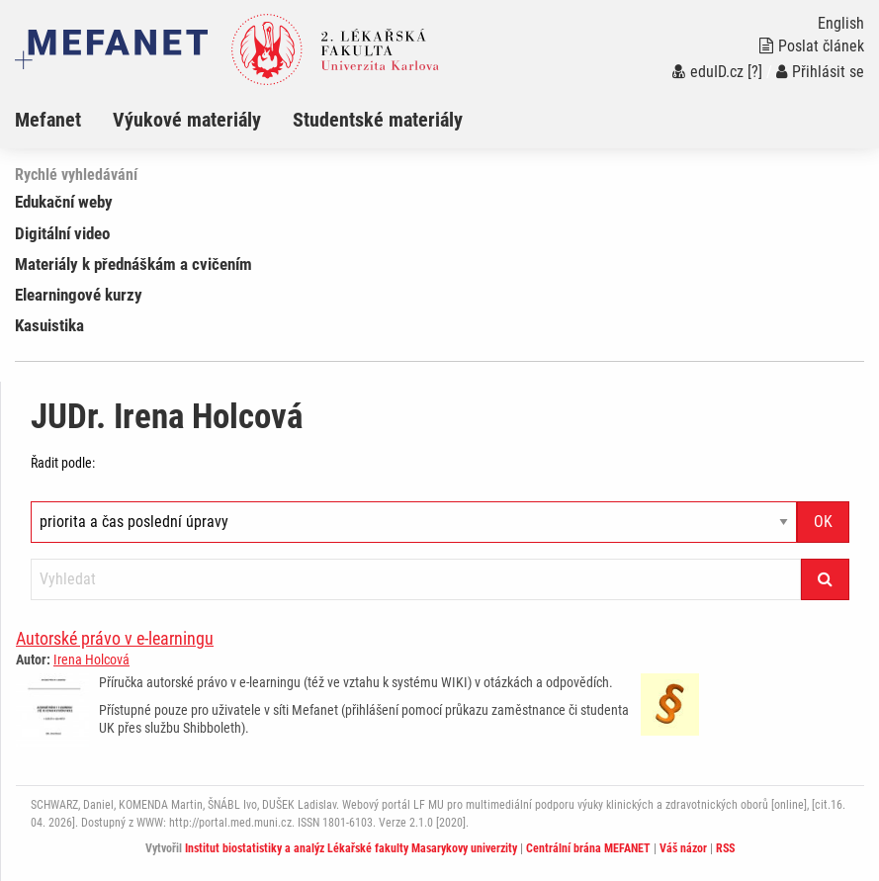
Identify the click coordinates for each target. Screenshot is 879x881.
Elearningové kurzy (78, 295)
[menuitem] (64, 119)
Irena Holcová (91, 659)
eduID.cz (708, 71)
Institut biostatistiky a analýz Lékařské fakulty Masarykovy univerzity (351, 848)
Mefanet (48, 120)
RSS (725, 848)
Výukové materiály (187, 120)
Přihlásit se (820, 71)
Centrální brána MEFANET (588, 848)
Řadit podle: (63, 463)
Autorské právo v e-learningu (115, 638)
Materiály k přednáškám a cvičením (133, 264)
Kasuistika (49, 325)
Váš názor (683, 848)
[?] (754, 71)
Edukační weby (64, 202)
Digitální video (62, 233)
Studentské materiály (378, 120)
